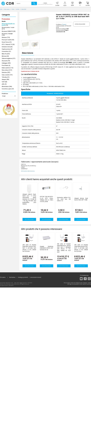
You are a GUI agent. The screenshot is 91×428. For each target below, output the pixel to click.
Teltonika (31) (5, 77)
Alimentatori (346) (7, 86)
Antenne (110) (6, 37)
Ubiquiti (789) (5, 79)
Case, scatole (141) (7, 75)
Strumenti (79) (6, 61)
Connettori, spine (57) (8, 89)
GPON (17, 9)
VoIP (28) (4, 82)
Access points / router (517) (8, 28)
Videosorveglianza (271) (8, 58)
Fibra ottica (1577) (7, 70)
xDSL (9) (4, 84)
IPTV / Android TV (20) (8, 44)
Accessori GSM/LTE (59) (8, 31)
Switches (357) (6, 72)
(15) (8, 24)
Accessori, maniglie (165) (7, 34)
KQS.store (11, 285)
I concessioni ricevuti (35, 277)
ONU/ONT (23, 9)
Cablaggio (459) (6, 63)
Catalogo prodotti (23, 277)
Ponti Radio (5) (6, 65)
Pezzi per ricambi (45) (8, 40)
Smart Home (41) (7, 42)
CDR (1, 9)
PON (13, 9)
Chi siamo (3, 277)
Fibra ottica (7, 9)
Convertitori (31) (6, 51)
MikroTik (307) (6, 54)
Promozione (6, 19)
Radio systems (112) (7, 68)
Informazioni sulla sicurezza (28, 171)
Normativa (12, 277)
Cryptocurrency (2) (7, 49)
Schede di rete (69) (7, 47)
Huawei (64, 24)
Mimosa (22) (5, 56)
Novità (4, 21)
